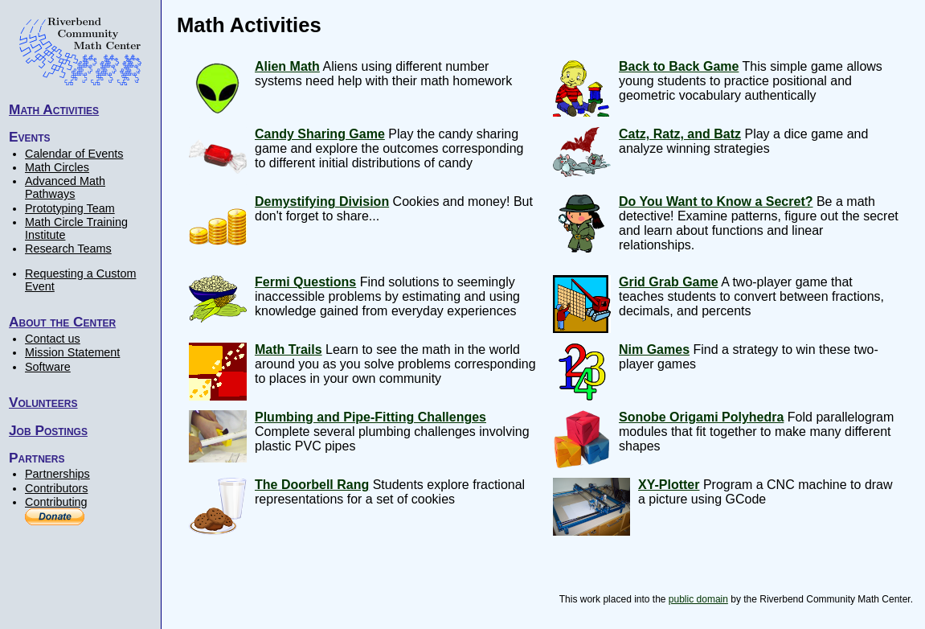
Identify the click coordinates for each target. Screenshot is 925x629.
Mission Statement (72, 352)
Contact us (52, 338)
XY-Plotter (668, 484)
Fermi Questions (305, 282)
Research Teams (68, 248)
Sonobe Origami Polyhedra (701, 417)
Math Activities (54, 109)
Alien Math (287, 66)
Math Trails (288, 349)
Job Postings (48, 430)
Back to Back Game (679, 66)
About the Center (62, 322)
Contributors (56, 488)
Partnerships (57, 473)
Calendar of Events (74, 153)
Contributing (56, 501)
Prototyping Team (70, 208)
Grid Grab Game (668, 282)
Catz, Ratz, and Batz (680, 134)
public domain (698, 599)
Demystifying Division (322, 201)
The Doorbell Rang (312, 484)
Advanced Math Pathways (65, 187)
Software (48, 366)
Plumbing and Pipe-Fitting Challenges (370, 417)
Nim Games (654, 349)
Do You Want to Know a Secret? (716, 201)
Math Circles (57, 167)
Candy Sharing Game (320, 134)
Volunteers (43, 402)
